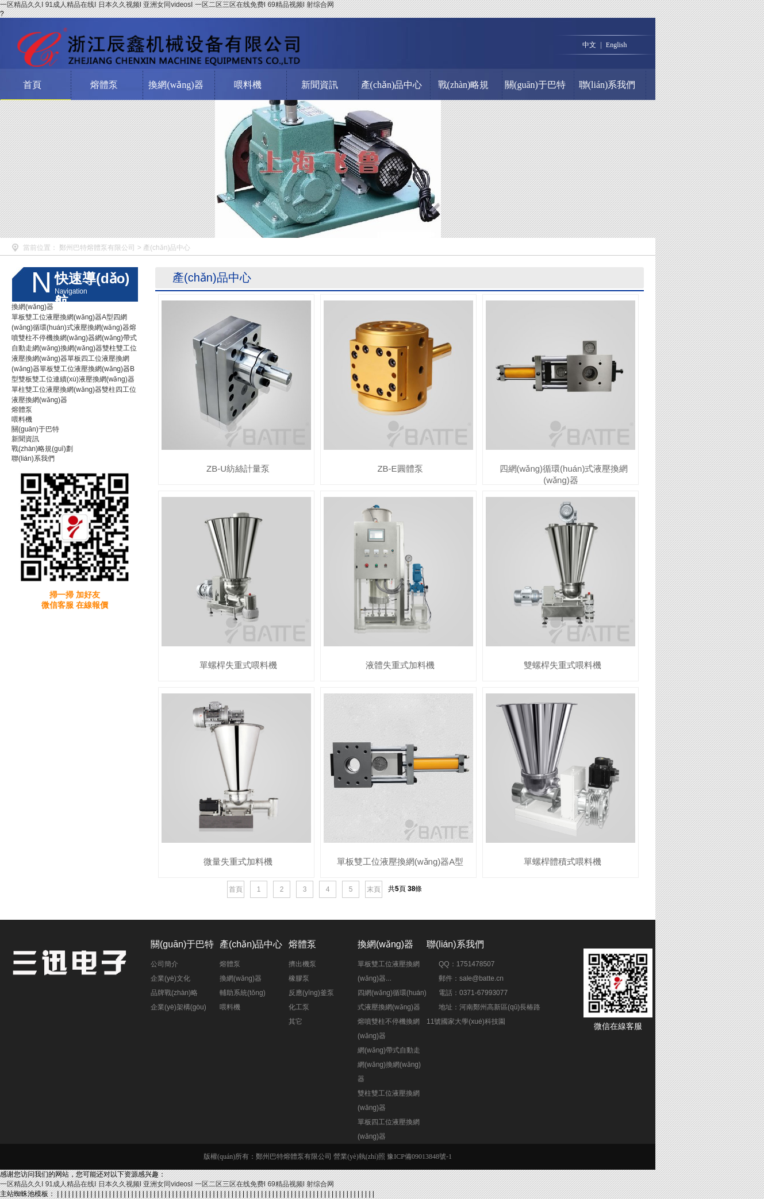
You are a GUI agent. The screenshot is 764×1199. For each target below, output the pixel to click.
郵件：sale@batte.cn (471, 978)
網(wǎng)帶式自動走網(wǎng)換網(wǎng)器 (389, 1064)
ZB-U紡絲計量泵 (238, 468)
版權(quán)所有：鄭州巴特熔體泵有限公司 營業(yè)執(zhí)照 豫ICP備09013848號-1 (328, 1156)
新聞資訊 (319, 85)
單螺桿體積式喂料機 (562, 861)
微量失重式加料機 (238, 861)
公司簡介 (164, 964)
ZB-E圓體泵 (400, 468)
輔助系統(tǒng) (243, 993)
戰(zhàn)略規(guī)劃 (463, 99)
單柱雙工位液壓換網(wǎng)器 (56, 389)
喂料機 (248, 85)
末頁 (374, 889)
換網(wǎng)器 (175, 85)
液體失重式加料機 (400, 665)
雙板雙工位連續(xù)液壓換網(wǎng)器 (76, 379)
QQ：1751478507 (466, 964)
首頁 (32, 85)
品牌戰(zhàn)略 (174, 993)
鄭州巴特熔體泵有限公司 (97, 248)
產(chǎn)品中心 (392, 85)
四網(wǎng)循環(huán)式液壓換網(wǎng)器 (564, 474)
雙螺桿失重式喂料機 (562, 665)
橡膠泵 (299, 978)
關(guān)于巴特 (535, 85)
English (616, 45)
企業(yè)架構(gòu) (178, 1007)
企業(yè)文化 (170, 978)
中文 (589, 45)
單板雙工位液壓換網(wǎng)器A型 (62, 317)
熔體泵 (104, 85)
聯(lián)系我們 (607, 85)
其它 (295, 1021)
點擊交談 (520, 959)
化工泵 (299, 1007)
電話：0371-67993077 (473, 993)
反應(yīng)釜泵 (311, 993)
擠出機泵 (302, 964)
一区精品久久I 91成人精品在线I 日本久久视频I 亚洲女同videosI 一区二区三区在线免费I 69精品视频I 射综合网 (167, 5)
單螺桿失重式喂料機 (238, 665)
